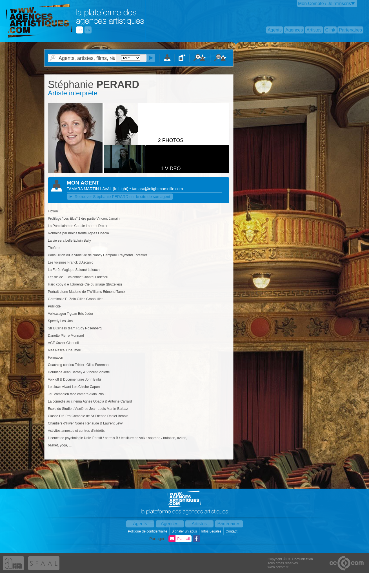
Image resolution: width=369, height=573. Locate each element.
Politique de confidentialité (148, 531)
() (121, 188)
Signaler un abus (185, 531)
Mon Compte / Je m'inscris (324, 3)
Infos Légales (211, 531)
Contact (232, 531)
